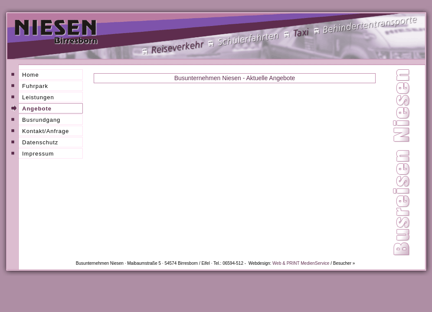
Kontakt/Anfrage (45, 131)
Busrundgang (41, 120)
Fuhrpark (35, 86)
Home (30, 75)
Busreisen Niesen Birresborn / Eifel (237, 171)
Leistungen (38, 97)
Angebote (37, 108)
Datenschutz (40, 142)
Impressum (38, 153)
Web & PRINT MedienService (300, 263)
